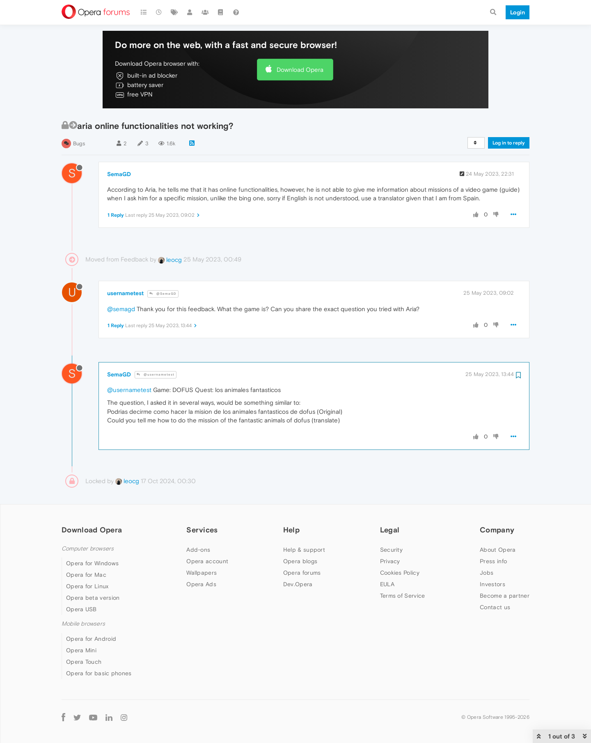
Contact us (495, 607)
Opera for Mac (86, 574)
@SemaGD (162, 294)
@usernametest (155, 374)
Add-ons (198, 549)
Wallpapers (201, 572)
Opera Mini (81, 650)
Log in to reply (508, 143)
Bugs (79, 143)
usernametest (125, 293)
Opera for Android (91, 638)
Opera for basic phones (99, 673)
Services (202, 529)
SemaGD (119, 174)
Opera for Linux (87, 586)
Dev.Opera (298, 584)
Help (291, 529)
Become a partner (504, 595)
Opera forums (302, 572)
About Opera (497, 549)
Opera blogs (300, 561)
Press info (493, 561)
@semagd (121, 308)
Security (391, 549)
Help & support (304, 549)
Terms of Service (402, 595)
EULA (387, 584)
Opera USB (81, 609)
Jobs (486, 572)
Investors (492, 584)
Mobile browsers (83, 623)
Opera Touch (83, 661)
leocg (170, 259)
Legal (390, 529)
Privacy (390, 561)
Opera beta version (92, 597)
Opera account (207, 561)
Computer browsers (88, 548)
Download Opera (300, 69)
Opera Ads (201, 584)
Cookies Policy (399, 572)
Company (497, 529)
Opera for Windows (92, 563)
